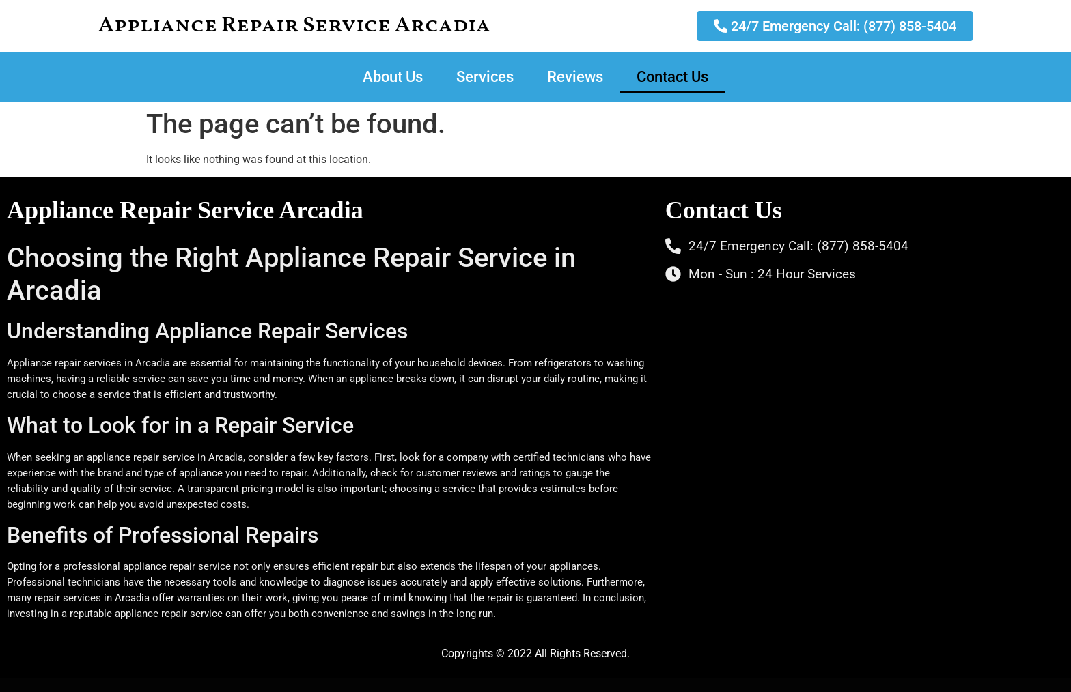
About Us (393, 76)
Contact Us (672, 76)
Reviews (575, 76)
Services (485, 76)
